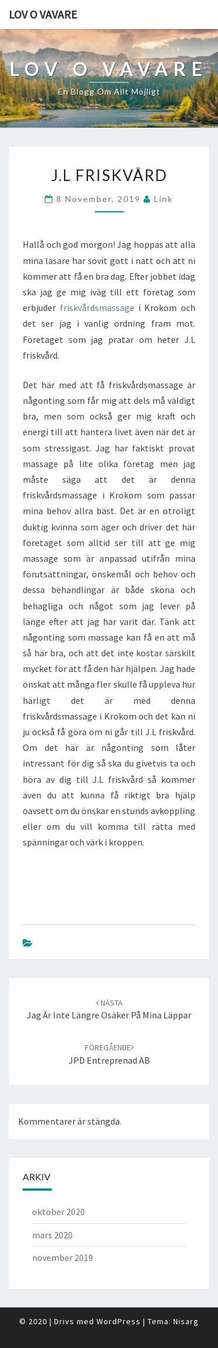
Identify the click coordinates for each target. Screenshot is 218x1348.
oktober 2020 (58, 1211)
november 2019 (62, 1257)
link (163, 199)
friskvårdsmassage (97, 307)
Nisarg (186, 1321)
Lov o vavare (43, 14)
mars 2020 (52, 1235)
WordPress (119, 1321)
